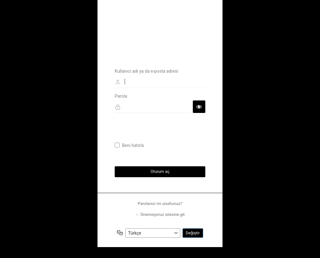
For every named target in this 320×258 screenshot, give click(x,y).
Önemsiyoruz (160, 25)
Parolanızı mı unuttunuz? (160, 203)
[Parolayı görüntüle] (199, 106)
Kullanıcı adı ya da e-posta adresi (146, 70)
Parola (121, 95)
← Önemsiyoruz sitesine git (160, 214)
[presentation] (162, 130)
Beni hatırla (133, 145)
